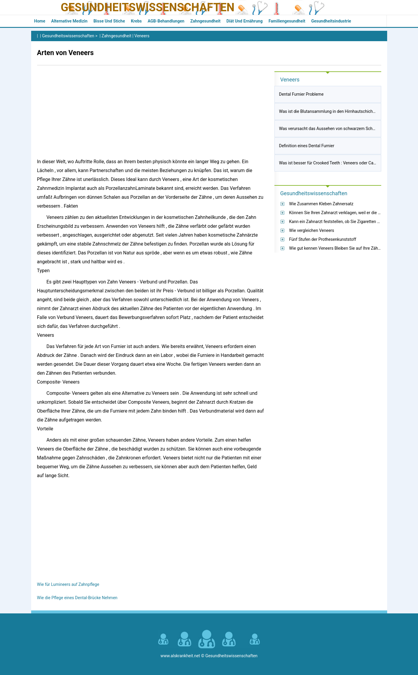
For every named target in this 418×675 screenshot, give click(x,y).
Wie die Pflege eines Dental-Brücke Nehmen (77, 597)
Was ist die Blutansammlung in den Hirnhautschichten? (330, 111)
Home (39, 21)
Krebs (136, 21)
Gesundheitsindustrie (331, 21)
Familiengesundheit (286, 21)
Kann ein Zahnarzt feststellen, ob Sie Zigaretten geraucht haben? (348, 221)
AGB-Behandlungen (166, 21)
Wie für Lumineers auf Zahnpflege (68, 584)
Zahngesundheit (205, 21)
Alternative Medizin (69, 21)
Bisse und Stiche (109, 21)
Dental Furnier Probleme (301, 94)
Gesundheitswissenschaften (148, 7)
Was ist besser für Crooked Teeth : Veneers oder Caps (328, 163)
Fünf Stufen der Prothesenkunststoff (322, 239)
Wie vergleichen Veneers (311, 230)
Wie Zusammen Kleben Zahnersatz (321, 203)
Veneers (142, 35)
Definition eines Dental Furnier (306, 145)
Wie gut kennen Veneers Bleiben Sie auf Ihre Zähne (336, 248)
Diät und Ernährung (244, 21)
